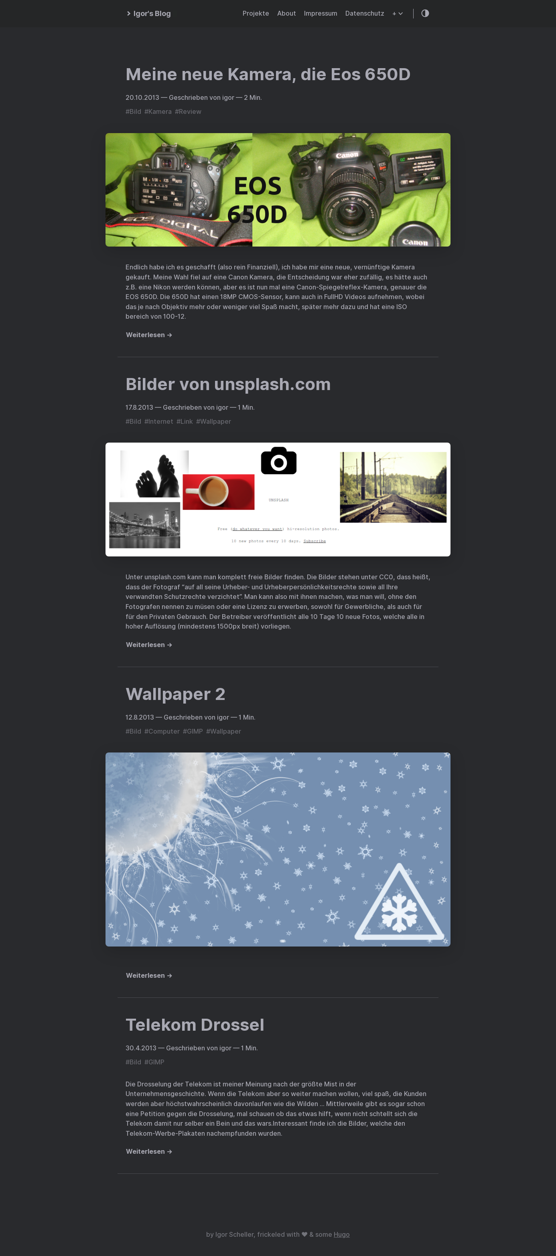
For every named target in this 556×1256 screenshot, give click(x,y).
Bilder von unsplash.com (228, 384)
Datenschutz (364, 13)
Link (187, 421)
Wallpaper (215, 421)
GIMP (195, 731)
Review (190, 111)
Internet (160, 421)
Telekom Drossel (195, 1025)
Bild (135, 111)
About (286, 13)
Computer (164, 731)
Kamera (160, 111)
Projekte (256, 13)
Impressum (320, 13)
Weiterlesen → (149, 335)
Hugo (342, 1234)
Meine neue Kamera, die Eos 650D (268, 74)
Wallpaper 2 (175, 694)
